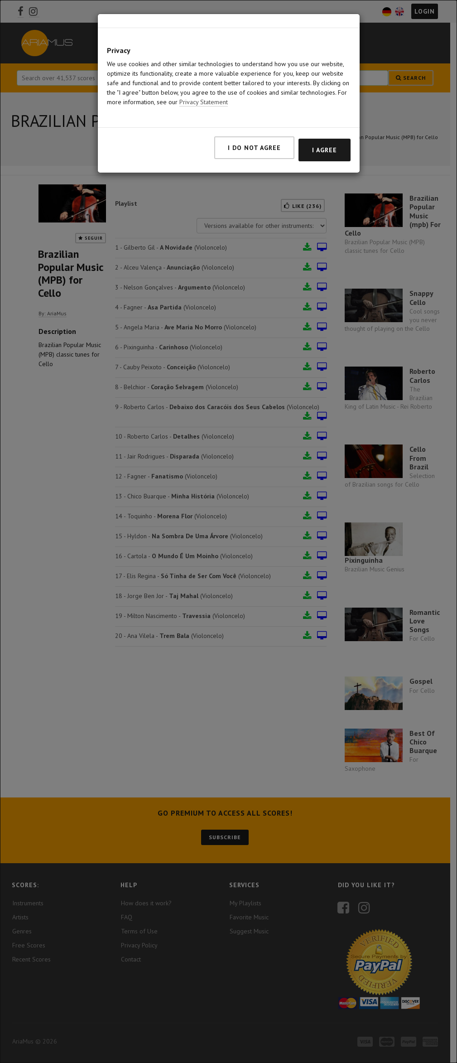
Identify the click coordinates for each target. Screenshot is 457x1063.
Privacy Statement (203, 90)
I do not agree (254, 136)
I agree (324, 138)
